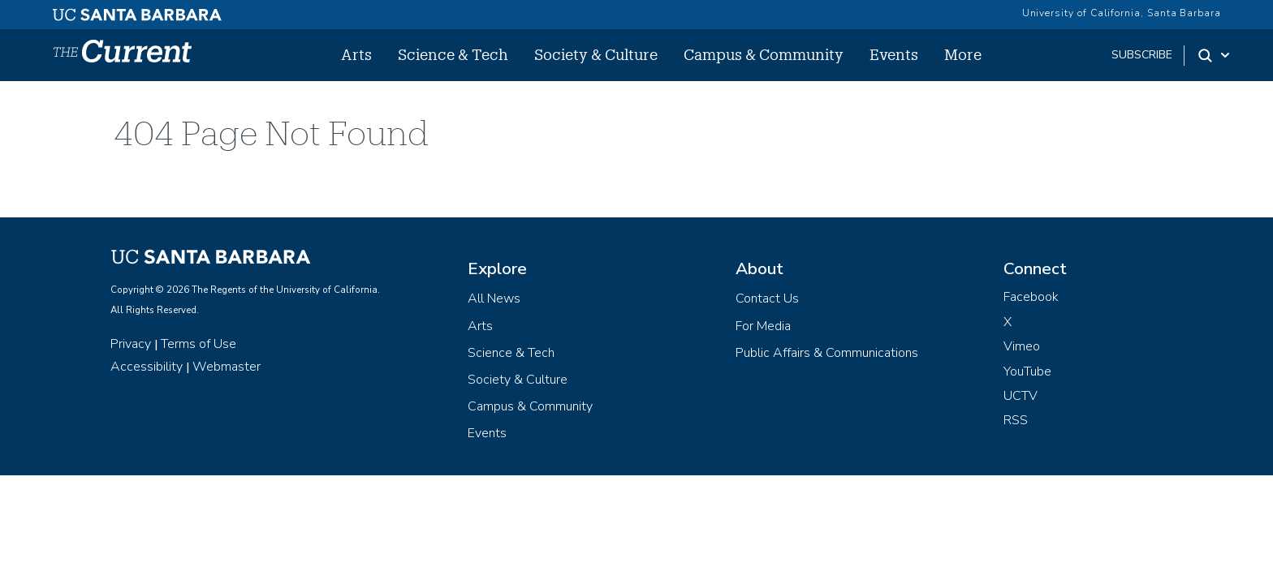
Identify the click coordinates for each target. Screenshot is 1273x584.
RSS (1015, 420)
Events (894, 54)
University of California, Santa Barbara (1121, 12)
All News (494, 298)
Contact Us (767, 298)
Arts (356, 54)
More (963, 54)
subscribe (1141, 54)
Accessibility (146, 367)
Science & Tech (453, 54)
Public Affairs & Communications (827, 353)
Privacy (130, 344)
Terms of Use (198, 344)
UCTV (1020, 396)
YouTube (1027, 371)
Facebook (1031, 297)
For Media (763, 326)
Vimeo (1021, 346)
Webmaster (226, 367)
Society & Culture (596, 54)
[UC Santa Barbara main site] (137, 10)
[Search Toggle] (1215, 55)
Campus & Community (764, 54)
